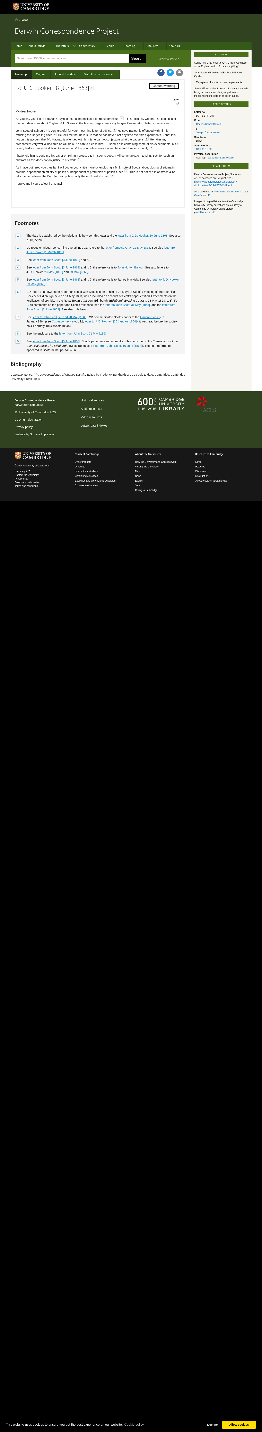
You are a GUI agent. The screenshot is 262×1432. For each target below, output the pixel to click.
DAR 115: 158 (203, 149)
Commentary (87, 46)
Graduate (80, 466)
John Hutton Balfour (130, 253)
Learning (129, 46)
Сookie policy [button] (134, 1424)
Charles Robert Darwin (208, 124)
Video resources (91, 417)
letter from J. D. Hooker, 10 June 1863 (142, 221)
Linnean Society (150, 303)
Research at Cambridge (209, 454)
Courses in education (86, 485)
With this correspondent (99, 74)
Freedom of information (27, 482)
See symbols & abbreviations (221, 158)
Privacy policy (24, 427)
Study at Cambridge (87, 454)
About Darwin (36, 46)
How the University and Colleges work (155, 461)
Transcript (21, 74)
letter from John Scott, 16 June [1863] (117, 332)
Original (41, 74)
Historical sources (92, 400)
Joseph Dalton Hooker (208, 132)
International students (86, 471)
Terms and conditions (26, 486)
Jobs (137, 485)
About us (174, 46)
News (138, 476)
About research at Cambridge (211, 480)
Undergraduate (83, 461)
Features (200, 466)
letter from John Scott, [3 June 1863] (56, 246)
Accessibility (21, 478)
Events (139, 480)
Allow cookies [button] (239, 1424)
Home (16, 19)
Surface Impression (42, 434)
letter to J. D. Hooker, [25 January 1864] (111, 307)
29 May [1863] (79, 258)
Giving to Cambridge (146, 490)
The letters (62, 46)
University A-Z (22, 471)
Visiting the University (147, 466)
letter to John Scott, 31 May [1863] (127, 291)
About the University (148, 454)
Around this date (65, 74)
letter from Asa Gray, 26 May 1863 (127, 234)
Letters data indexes (94, 425)
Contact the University (27, 475)
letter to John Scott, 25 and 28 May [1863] (60, 303)
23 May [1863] (53, 258)
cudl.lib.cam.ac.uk (205, 212)
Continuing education (86, 476)
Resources (152, 46)
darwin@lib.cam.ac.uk (29, 405)
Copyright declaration (29, 419)
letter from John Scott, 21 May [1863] (83, 319)
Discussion (201, 471)
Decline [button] (212, 1424)
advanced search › (169, 58)
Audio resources (91, 408)
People (110, 46)
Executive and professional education (95, 480)
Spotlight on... (202, 476)
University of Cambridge (33, 412)
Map (137, 471)
